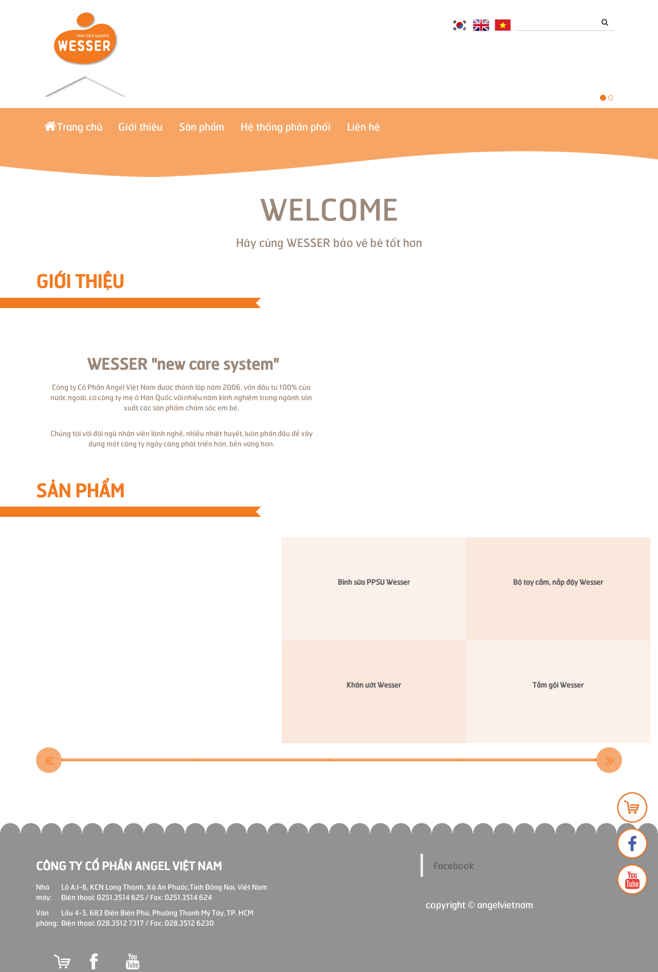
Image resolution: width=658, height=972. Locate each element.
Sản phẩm (238, 130)
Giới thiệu (162, 130)
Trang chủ (80, 130)
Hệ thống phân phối (337, 130)
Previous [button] (49, 760)
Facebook (453, 865)
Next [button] (609, 760)
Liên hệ (429, 130)
